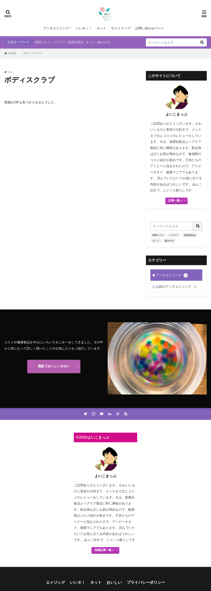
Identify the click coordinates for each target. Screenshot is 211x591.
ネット (101, 28)
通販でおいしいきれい (54, 366)
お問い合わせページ (149, 28)
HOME (12, 53)
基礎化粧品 (76, 42)
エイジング (55, 582)
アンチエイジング (56, 28)
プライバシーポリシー (146, 582)
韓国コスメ (43, 42)
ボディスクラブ (32, 53)
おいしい (114, 582)
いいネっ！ (84, 28)
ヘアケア (59, 42)
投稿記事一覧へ (104, 550)
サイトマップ (120, 28)
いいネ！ (77, 582)
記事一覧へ (175, 200)
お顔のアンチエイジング (176, 272)
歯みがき (103, 42)
